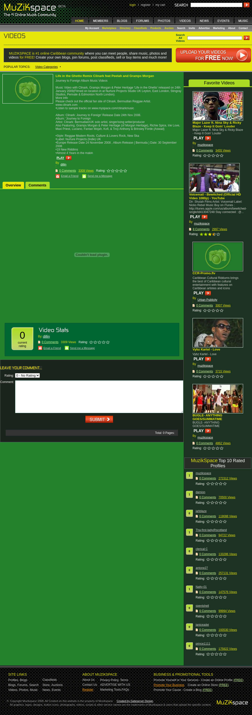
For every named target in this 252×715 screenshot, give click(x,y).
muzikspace (205, 145)
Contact (243, 28)
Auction (169, 28)
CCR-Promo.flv (204, 273)
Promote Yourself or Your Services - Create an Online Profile (193, 680)
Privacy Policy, (109, 680)
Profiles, (13, 680)
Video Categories (46, 67)
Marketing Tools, (111, 689)
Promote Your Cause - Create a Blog (178, 690)
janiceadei (202, 624)
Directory (125, 28)
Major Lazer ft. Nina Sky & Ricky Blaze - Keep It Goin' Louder (217, 124)
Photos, (24, 690)
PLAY (60, 158)
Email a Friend (69, 175)
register (145, 5)
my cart (160, 5)
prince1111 (203, 643)
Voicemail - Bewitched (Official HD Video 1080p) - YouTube (215, 196)
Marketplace (109, 28)
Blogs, (12, 685)
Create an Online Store (203, 685)
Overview (13, 185)
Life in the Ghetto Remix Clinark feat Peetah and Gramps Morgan (105, 76)
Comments (37, 185)
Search (181, 28)
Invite (192, 28)
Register (87, 689)
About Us (88, 680)
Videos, (13, 690)
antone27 (202, 568)
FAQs (125, 689)
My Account (92, 28)
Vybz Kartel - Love (206, 349)
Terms (124, 680)
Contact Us (89, 684)
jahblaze (201, 511)
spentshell (202, 606)
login (133, 5)
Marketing (219, 28)
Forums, (22, 685)
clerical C (202, 549)
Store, (46, 685)
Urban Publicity (207, 300)
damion (200, 492)
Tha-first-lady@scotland (211, 530)
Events (56, 690)
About (231, 28)
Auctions (57, 685)
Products (155, 28)
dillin (63, 164)
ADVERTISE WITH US (115, 684)
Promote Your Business (169, 685)
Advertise (204, 28)
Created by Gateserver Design (135, 701)
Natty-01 (201, 587)
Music (34, 690)
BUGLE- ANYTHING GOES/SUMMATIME (207, 417)
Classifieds (140, 28)
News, (47, 690)
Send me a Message (100, 175)
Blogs (23, 680)
